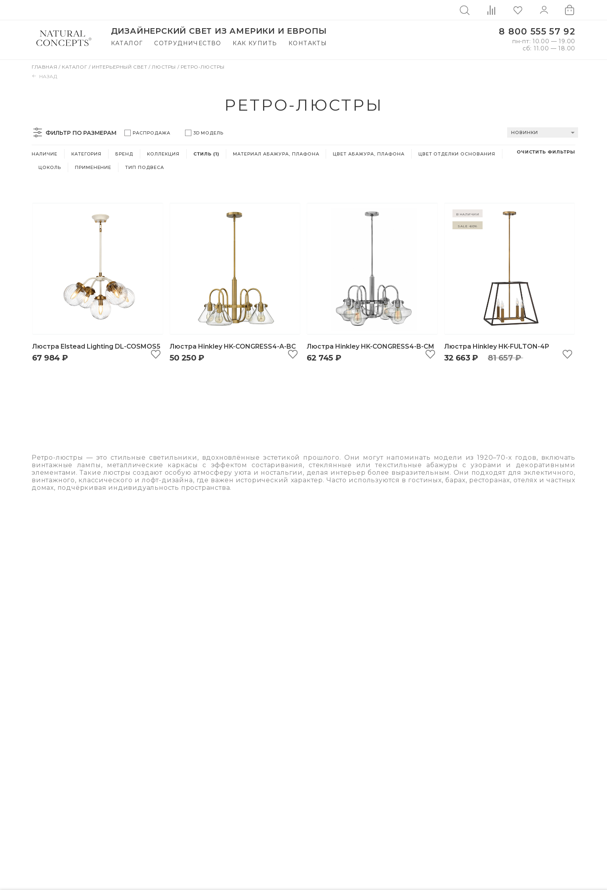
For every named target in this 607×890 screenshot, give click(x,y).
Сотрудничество (187, 43)
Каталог (127, 43)
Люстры (164, 67)
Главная (45, 67)
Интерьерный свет (120, 67)
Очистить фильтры (546, 152)
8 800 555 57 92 (537, 31)
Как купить (255, 43)
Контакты (307, 43)
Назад (44, 76)
